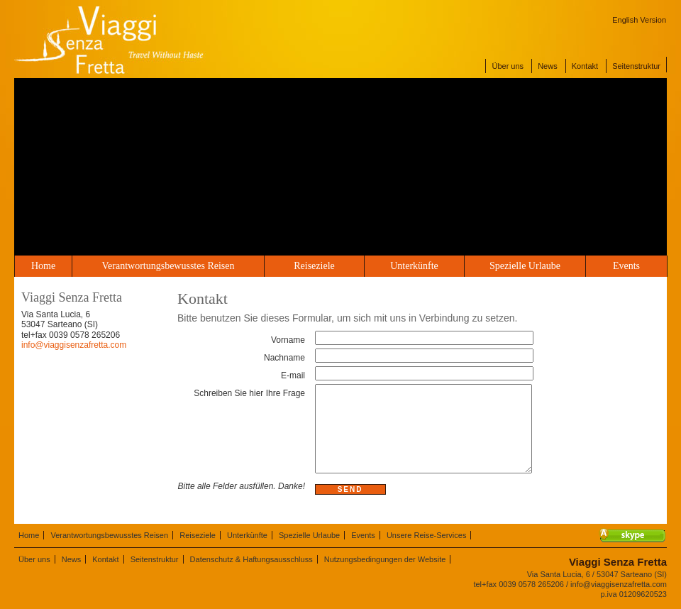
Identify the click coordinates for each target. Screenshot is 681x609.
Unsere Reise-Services (426, 535)
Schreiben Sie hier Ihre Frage (249, 393)
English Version (639, 20)
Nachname (284, 358)
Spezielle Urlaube (524, 265)
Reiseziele (314, 265)
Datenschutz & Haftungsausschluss (251, 559)
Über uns (508, 66)
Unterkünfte (414, 265)
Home (43, 265)
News (548, 66)
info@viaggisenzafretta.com (73, 345)
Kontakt (585, 66)
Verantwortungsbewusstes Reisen (167, 265)
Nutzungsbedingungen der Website (385, 559)
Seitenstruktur (636, 66)
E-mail (293, 375)
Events (626, 265)
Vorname (288, 340)
